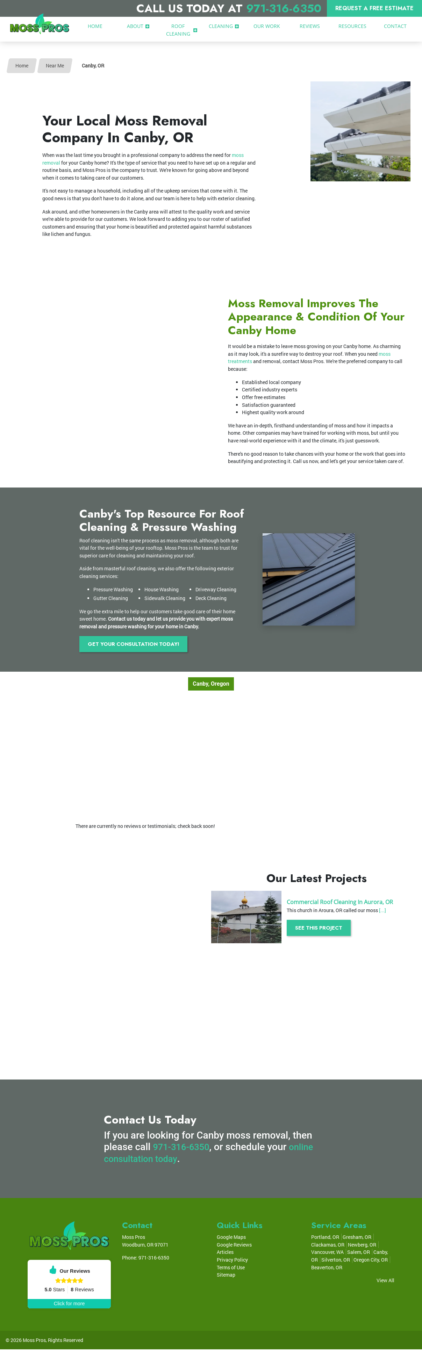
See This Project (321, 928)
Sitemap (226, 1275)
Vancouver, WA (327, 1252)
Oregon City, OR (370, 1260)
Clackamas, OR (327, 1245)
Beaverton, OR (326, 1267)
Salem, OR (358, 1252)
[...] (382, 910)
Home (21, 65)
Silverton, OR (335, 1260)
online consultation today (158, 1159)
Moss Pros (34, 1340)
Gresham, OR (357, 1237)
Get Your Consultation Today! (138, 644)
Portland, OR (325, 1237)
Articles (225, 1252)
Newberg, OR (362, 1245)
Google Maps (231, 1237)
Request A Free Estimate (374, 8)
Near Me (55, 65)
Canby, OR (93, 65)
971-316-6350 (283, 8)
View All (385, 1281)
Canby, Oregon (211, 684)
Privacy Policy (232, 1260)
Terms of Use (231, 1267)
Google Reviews (234, 1245)
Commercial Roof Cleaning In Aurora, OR (340, 902)
